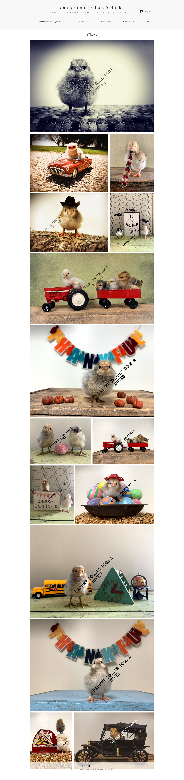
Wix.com (109, 769)
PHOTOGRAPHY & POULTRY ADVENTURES (89, 12)
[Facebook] (82, 766)
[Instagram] (88, 766)
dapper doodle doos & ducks (92, 7)
